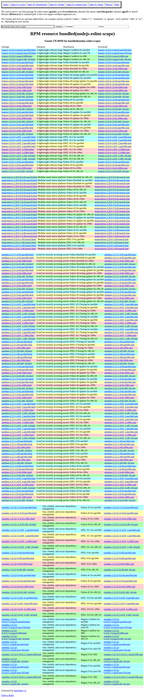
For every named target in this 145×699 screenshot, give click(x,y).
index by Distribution (37, 4)
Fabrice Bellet (7, 695)
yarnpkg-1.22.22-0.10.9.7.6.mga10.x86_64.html (15, 637)
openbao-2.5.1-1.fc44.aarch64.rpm (120, 466)
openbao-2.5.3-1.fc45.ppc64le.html (17, 258)
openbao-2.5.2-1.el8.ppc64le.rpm (119, 456)
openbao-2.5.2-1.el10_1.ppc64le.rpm (121, 432)
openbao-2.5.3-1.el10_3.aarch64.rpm (121, 304)
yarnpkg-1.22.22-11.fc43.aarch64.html (19, 507)
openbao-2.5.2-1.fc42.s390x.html (17, 397)
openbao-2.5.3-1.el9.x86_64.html (17, 351)
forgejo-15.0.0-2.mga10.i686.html (17, 56)
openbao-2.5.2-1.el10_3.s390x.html (18, 410)
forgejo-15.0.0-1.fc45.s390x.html (17, 68)
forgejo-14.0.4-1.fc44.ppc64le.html (17, 81)
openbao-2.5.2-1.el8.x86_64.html (17, 463)
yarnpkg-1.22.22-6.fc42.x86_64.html (18, 592)
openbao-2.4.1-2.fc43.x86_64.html (17, 500)
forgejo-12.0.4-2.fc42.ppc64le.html (17, 127)
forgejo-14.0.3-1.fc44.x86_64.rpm (113, 109)
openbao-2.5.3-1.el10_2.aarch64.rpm (121, 317)
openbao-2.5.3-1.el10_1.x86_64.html (18, 338)
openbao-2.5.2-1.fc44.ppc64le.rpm (120, 369)
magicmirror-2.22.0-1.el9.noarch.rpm (111, 239)
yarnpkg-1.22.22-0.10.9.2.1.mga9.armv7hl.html (15, 648)
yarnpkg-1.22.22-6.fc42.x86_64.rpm (120, 592)
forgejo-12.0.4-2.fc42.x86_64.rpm (113, 134)
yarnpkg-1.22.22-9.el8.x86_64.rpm (119, 569)
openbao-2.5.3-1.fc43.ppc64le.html (17, 282)
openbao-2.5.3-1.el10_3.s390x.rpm (120, 310)
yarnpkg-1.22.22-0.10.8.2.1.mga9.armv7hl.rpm (117, 671)
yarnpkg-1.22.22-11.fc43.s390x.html (18, 519)
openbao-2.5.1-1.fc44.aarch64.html (17, 466)
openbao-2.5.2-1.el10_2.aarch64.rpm (121, 416)
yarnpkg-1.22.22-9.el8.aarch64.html (18, 552)
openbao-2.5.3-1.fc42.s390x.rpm (119, 298)
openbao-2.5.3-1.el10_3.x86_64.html (18, 313)
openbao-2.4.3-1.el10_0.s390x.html (18, 484)
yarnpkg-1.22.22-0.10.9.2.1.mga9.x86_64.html (15, 660)
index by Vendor (56, 4)
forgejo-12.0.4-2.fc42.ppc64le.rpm (113, 127)
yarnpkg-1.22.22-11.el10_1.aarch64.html (20, 530)
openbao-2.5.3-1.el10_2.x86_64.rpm (120, 326)
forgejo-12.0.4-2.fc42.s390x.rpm (112, 131)
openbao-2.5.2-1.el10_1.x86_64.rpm (120, 438)
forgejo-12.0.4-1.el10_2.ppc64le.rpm (114, 143)
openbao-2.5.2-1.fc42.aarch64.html (17, 391)
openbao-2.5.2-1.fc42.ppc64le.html (17, 394)
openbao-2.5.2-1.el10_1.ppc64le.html (19, 432)
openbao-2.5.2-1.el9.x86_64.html (17, 450)
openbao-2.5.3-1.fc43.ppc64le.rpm (120, 282)
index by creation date (77, 4)
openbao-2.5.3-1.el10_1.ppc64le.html (19, 332)
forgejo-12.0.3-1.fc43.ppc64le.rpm (113, 165)
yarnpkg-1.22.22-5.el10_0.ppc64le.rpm (121, 603)
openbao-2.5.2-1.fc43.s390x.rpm (119, 385)
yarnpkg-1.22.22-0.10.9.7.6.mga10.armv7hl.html (16, 626)
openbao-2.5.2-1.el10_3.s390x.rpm (120, 410)
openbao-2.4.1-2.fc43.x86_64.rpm (119, 500)
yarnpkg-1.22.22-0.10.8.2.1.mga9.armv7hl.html (15, 671)
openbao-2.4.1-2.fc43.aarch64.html (17, 491)
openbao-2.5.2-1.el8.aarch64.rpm (119, 453)
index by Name (96, 4)
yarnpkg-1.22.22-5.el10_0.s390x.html (19, 609)
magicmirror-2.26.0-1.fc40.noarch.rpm (112, 227)
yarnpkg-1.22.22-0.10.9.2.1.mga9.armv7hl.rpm (117, 648)
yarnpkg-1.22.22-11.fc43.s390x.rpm (120, 519)
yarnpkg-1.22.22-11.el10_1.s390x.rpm (121, 541)
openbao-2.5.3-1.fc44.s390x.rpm (119, 273)
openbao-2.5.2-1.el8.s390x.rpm (118, 460)
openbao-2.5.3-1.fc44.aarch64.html (17, 267)
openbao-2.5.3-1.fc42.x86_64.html (17, 301)
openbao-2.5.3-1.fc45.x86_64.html (17, 264)
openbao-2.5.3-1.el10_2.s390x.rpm (120, 323)
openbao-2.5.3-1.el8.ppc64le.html (17, 357)
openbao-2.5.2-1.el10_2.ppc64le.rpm (121, 419)
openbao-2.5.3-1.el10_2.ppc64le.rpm (121, 320)
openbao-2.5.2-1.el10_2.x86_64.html (18, 425)
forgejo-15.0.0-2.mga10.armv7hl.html (19, 53)
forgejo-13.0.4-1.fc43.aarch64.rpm (113, 112)
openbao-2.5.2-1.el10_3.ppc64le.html (19, 407)
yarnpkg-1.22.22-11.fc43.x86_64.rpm (121, 524)
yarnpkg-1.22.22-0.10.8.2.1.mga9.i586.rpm (123, 677)
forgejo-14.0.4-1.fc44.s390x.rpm (112, 87)
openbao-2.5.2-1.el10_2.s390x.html (18, 422)
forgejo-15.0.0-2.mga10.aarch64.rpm (114, 50)
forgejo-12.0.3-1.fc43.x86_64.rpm (113, 171)
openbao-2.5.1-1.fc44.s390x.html (17, 472)
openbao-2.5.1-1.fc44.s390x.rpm (119, 472)
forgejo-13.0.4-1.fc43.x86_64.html (17, 121)
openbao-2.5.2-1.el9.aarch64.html (17, 441)
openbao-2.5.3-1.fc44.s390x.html (17, 273)
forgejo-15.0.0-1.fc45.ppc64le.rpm (113, 65)
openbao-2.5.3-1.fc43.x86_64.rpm (119, 289)
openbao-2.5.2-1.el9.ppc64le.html (17, 444)
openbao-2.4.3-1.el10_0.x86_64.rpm (120, 488)
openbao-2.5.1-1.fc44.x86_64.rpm (119, 475)
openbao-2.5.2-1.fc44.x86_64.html (17, 376)
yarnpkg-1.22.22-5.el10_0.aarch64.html (20, 598)
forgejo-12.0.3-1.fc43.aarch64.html (17, 162)
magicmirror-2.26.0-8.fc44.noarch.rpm (112, 177)
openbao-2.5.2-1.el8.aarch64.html (17, 453)
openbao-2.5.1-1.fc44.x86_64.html (17, 475)
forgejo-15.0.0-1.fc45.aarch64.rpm (113, 62)
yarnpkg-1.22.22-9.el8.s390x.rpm (119, 564)
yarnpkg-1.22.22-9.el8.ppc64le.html (18, 558)
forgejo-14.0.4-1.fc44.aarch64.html (17, 75)
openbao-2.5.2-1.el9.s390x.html (16, 447)
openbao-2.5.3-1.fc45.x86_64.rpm (119, 264)
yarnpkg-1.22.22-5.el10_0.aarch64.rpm (121, 598)
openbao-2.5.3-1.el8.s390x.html (16, 360)
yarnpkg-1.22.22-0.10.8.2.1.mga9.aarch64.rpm (117, 665)
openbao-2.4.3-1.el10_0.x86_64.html (18, 488)
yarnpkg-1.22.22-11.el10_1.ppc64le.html (20, 535)
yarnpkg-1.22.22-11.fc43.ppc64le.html (19, 513)
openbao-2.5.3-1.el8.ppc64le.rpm (119, 357)
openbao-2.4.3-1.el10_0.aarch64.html (19, 478)
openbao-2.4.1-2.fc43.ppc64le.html (17, 494)
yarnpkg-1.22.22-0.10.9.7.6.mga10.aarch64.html (16, 620)
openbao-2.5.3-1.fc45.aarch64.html (17, 254)
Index (5, 4)
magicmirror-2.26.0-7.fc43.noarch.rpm (112, 202)
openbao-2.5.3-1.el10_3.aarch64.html (19, 304)
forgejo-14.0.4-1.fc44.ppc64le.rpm (113, 81)
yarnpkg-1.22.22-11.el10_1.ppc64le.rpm (122, 535)
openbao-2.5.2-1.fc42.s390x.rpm (119, 397)
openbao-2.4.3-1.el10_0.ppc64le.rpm (121, 481)
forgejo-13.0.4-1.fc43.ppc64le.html (17, 115)
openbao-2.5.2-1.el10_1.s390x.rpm (120, 435)
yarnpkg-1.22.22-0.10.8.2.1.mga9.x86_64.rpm (117, 682)
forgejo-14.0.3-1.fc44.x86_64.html (17, 109)
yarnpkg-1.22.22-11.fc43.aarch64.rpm (121, 507)
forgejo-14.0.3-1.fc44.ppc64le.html (17, 103)
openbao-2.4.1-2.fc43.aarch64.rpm (120, 491)
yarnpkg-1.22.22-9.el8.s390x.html (17, 564)
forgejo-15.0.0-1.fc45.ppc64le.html (17, 65)
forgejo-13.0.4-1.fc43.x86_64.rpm (113, 121)
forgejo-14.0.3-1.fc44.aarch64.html (17, 100)
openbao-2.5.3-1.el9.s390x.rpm (118, 348)
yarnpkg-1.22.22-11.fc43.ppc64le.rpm (121, 513)
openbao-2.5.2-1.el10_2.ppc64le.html (19, 419)
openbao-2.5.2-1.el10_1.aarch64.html (19, 429)
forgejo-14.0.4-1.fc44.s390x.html (17, 87)
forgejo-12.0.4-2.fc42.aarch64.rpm (113, 124)
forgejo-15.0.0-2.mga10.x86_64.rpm (114, 59)
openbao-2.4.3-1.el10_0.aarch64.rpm (121, 478)
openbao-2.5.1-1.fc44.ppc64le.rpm (120, 469)
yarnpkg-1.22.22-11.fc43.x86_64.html (19, 524)
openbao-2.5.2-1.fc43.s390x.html (17, 385)
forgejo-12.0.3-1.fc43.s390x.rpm (112, 168)
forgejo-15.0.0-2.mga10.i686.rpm (113, 56)
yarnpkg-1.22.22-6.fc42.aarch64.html (18, 575)
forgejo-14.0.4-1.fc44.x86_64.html (17, 93)
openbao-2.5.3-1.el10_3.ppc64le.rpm (121, 307)
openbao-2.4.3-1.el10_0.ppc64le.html (19, 481)
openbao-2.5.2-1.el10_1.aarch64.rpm (121, 429)
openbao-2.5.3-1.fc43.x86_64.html (17, 289)
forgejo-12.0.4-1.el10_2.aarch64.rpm (114, 137)
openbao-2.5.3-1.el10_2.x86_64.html (18, 326)
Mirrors (108, 4)
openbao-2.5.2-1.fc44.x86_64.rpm (119, 376)
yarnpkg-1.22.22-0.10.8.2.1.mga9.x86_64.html (15, 682)
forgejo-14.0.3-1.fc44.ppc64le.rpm (113, 103)
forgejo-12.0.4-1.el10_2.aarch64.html (19, 137)
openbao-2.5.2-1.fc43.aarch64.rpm (120, 379)
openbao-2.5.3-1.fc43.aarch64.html (17, 279)
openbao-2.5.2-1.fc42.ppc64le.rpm (120, 394)
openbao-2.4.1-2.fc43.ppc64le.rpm (120, 494)
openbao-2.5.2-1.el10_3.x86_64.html (18, 413)
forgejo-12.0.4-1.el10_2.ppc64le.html (19, 143)
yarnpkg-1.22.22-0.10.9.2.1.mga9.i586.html (21, 654)
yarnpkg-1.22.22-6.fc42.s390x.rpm (119, 586)
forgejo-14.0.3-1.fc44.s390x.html (17, 106)
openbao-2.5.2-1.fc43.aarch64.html (17, 379)
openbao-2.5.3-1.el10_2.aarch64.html (19, 317)
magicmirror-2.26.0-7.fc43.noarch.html (19, 202)
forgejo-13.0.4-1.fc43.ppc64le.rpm (113, 115)
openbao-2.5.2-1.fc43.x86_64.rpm (119, 388)
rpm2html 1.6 (20, 690)
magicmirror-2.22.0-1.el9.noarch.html (19, 239)
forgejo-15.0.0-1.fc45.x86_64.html (17, 72)
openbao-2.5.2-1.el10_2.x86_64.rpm (120, 425)
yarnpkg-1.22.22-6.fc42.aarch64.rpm (120, 575)
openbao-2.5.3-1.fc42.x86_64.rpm (119, 301)
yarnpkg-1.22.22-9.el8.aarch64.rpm (120, 552)
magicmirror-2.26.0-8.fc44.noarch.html (19, 177)
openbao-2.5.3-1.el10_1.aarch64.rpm (121, 329)
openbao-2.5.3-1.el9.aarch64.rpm (119, 341)
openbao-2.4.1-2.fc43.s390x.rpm (119, 497)
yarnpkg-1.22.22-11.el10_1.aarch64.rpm (122, 530)
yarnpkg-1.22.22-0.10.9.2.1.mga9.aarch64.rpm (117, 643)
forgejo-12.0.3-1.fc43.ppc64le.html (17, 165)
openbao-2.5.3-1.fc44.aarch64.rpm (120, 267)
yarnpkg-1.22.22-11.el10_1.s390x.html (19, 541)
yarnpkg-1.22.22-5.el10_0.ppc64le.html (20, 603)
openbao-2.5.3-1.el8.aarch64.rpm (119, 354)
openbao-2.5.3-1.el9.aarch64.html (17, 341)
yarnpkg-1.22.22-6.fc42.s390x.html (18, 586)
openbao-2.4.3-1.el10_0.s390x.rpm (120, 484)
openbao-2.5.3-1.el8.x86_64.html (17, 363)
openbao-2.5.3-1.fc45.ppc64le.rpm (120, 258)
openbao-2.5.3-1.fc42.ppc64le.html (17, 295)
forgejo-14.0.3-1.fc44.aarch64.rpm (113, 100)
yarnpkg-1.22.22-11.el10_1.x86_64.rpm (122, 547)
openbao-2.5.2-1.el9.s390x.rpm (118, 447)
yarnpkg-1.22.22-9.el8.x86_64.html (18, 569)
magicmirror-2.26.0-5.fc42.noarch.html (19, 214)
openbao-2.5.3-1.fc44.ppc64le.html (17, 270)
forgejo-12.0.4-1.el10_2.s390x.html (18, 149)
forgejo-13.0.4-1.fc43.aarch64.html (17, 112)
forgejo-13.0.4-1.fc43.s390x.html (17, 118)
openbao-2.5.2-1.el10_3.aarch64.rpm (121, 404)
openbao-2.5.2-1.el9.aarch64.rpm (119, 441)
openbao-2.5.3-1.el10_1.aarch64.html (19, 329)
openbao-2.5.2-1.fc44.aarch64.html (17, 366)
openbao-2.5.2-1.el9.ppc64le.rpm (119, 444)
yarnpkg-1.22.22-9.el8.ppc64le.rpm (120, 558)
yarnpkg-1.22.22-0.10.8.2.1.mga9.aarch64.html (15, 665)
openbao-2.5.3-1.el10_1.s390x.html (18, 335)
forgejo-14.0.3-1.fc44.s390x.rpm (112, 106)
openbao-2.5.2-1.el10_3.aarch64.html (19, 404)
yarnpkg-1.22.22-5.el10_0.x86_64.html (19, 615)
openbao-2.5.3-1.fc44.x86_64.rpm (119, 276)
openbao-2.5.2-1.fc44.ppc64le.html (17, 369)
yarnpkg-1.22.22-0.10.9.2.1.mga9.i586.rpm (123, 654)
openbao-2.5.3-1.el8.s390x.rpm (118, 360)
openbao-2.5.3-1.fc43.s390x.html (17, 285)
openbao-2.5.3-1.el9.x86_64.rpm (119, 351)
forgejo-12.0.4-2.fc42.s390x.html (17, 131)
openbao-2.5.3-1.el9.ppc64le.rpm (119, 345)
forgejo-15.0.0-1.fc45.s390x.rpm (112, 68)
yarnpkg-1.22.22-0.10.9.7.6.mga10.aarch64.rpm (117, 620)
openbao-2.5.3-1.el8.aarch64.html (17, 354)
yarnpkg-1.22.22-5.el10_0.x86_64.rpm (121, 615)
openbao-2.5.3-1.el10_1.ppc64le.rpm (121, 332)
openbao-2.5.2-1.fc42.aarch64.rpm (120, 391)
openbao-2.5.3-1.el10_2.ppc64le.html (19, 320)
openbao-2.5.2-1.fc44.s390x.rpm (119, 373)
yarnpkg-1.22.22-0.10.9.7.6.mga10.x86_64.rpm (117, 637)
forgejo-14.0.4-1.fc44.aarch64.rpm (113, 75)
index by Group (18, 4)
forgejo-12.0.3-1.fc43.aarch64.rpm (113, 162)
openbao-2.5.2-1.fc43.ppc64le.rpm (120, 382)
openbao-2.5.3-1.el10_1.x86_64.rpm (120, 338)
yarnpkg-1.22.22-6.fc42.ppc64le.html (19, 581)
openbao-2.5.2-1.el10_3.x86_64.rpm (120, 413)
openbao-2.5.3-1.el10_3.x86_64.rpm (120, 313)
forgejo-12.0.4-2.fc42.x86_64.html (17, 134)
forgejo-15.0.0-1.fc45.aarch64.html (17, 62)
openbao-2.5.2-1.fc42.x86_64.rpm (119, 401)
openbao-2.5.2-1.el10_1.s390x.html (18, 435)
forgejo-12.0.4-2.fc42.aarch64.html (17, 124)
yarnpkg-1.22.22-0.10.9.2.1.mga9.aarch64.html (15, 643)
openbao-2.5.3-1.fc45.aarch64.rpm (120, 254)
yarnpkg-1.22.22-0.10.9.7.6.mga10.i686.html (14, 631)
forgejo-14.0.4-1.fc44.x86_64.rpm (113, 93)
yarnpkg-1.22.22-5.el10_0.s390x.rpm (120, 609)
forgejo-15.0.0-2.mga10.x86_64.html (18, 59)
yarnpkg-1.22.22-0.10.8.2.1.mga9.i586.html (21, 677)
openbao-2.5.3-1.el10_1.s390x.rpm (120, 335)
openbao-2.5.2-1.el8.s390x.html (16, 460)
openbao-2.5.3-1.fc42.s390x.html (17, 298)
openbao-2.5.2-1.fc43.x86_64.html (17, 388)
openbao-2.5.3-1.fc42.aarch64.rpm (120, 292)
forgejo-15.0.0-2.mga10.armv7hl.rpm (115, 53)
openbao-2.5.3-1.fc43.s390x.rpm (119, 285)
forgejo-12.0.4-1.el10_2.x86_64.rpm (114, 155)
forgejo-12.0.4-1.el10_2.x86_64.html (18, 155)
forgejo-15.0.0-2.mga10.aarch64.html (19, 50)
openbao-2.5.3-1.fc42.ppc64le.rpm (120, 295)
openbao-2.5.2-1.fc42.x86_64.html (17, 401)
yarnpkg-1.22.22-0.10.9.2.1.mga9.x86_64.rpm (117, 660)
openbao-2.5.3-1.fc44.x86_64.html (17, 276)
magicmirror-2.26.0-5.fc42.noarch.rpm (112, 214)
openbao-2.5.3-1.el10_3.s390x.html (18, 310)
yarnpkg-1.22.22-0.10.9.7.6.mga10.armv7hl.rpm (118, 626)
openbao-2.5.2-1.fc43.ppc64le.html (17, 382)
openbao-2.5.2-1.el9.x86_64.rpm (119, 450)
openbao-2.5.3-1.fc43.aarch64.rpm (120, 279)
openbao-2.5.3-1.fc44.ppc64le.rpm (120, 270)
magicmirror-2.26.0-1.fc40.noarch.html (19, 227)
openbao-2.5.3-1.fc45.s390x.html (17, 261)
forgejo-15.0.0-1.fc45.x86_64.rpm (113, 72)
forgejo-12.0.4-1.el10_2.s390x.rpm (114, 149)
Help (117, 4)
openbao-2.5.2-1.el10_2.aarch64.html (19, 416)
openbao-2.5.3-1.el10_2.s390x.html (18, 323)
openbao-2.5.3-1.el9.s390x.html (16, 348)
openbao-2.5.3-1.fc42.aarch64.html (17, 292)
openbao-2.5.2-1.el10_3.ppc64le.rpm (121, 407)
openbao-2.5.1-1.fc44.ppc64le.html (17, 469)
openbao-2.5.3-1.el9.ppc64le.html (17, 345)
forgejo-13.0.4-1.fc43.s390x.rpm (112, 118)
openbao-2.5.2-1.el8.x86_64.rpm (119, 463)
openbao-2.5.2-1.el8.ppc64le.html (17, 456)
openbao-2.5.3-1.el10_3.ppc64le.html (19, 307)
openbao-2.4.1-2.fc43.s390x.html (17, 497)
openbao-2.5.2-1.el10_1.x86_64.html (18, 438)
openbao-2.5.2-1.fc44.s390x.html (17, 373)
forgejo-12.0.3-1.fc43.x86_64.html (17, 171)
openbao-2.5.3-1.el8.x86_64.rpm (119, 363)
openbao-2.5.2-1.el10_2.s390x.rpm (120, 422)
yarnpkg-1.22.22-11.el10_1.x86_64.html (20, 547)
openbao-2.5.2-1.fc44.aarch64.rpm (120, 366)
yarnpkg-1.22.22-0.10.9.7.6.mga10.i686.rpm (116, 631)
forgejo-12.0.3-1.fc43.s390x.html (17, 168)
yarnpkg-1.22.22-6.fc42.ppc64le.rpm (120, 581)
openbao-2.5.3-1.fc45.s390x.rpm (119, 261)
